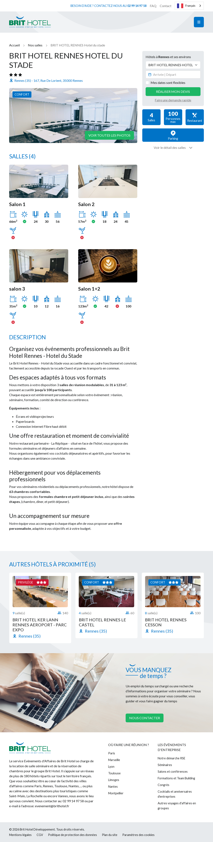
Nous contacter (144, 718)
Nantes (113, 786)
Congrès (163, 785)
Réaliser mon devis (173, 91)
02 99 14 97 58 (136, 5)
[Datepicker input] (173, 74)
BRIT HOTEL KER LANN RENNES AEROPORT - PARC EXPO (39, 624)
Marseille (114, 760)
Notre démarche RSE (171, 758)
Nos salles (35, 45)
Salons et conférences (173, 771)
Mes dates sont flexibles (168, 83)
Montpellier (116, 793)
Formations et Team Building (176, 778)
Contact (165, 6)
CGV (40, 835)
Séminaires (165, 765)
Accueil (14, 45)
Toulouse (114, 773)
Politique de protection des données (72, 835)
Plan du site (109, 835)
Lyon (111, 766)
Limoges (113, 780)
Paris (111, 753)
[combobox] (189, 6)
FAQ (153, 6)
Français (186, 5)
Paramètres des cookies (138, 835)
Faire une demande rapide (173, 100)
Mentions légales (20, 835)
